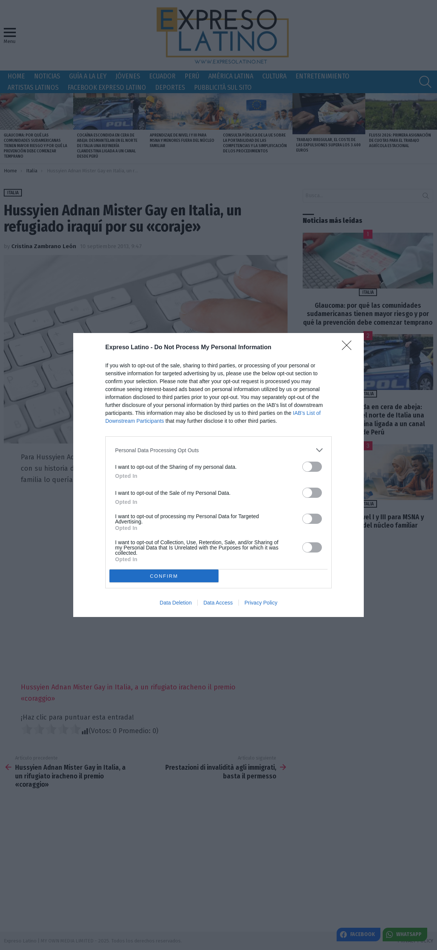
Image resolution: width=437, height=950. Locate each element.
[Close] (349, 348)
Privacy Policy (261, 603)
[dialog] (218, 475)
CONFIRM (164, 576)
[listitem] (218, 450)
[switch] (312, 467)
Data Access (218, 603)
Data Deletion (176, 603)
